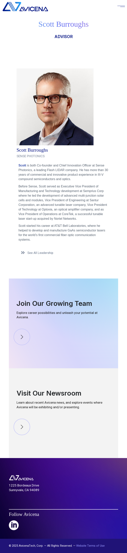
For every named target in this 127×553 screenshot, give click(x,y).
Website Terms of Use (90, 546)
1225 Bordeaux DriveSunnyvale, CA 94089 (24, 487)
